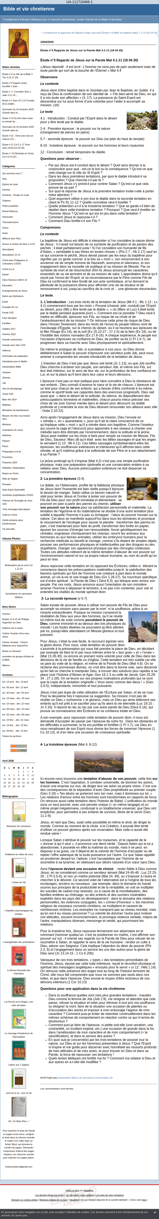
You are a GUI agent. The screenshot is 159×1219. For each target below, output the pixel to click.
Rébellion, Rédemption (13, 468)
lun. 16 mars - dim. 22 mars (16, 703)
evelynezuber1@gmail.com (18, 1166)
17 (28, 779)
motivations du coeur (12, 430)
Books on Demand (11, 651)
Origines (6, 200)
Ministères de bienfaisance (15, 410)
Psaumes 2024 (9, 462)
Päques (6, 441)
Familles (6, 323)
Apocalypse (8, 249)
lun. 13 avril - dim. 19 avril (15, 682)
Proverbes (7, 457)
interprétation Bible (11, 366)
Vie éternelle (8, 529)
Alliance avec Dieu (11, 238)
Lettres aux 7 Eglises (18, 1065)
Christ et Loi (8, 269)
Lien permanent (86, 1078)
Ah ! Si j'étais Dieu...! (18, 1121)
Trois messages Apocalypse (16, 509)
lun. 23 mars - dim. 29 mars (16, 698)
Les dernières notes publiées (80, 1195)
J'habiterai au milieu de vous (19, 854)
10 (28, 775)
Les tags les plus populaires (110, 1195)
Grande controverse (12, 339)
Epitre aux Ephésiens (12, 296)
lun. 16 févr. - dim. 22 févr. (15, 725)
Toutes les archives (11, 736)
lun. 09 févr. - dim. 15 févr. (15, 731)
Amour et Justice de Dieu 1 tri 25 (18, 244)
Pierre (5, 446)
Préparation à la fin (11, 451)
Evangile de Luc (10, 307)
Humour (6, 614)
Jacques (6, 372)
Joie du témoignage (12, 388)
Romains (6, 484)
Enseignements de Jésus (14, 291)
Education (7, 285)
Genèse (6, 189)
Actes (5, 233)
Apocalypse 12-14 (11, 254)
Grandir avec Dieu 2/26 (13, 345)
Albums (6, 665)
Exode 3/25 (8, 312)
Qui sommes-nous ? (12, 173)
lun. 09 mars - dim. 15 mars (16, 709)
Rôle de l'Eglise (10, 479)
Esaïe (5, 301)
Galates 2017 (9, 329)
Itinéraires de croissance (19, 826)
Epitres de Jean (10, 184)
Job (4, 383)
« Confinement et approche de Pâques (62, 32)
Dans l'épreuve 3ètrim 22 (14, 280)
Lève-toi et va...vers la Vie (18, 1093)
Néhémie (6, 435)
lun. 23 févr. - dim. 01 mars (15, 720)
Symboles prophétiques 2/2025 (17, 495)
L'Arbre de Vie (19, 882)
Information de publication (15, 356)
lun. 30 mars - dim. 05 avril (15, 692)
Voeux (5, 228)
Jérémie (6, 377)
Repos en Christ (10, 473)
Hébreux (6, 350)
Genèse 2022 (9, 334)
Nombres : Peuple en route (15, 195)
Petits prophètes (10, 206)
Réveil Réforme (10, 211)
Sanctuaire (7, 217)
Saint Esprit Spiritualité (13, 489)
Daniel (5, 274)
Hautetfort (88, 1190)
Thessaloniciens (10, 222)
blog (144, 1200)
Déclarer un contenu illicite (24, 1200)
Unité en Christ (9, 515)
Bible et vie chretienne (29, 9)
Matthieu (6, 405)
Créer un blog (72, 1190)
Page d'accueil (92, 32)
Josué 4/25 (7, 394)
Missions (6, 424)
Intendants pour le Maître (14, 361)
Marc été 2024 (9, 399)
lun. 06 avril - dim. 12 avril (15, 687)
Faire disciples (9, 318)
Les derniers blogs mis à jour (49, 1195)
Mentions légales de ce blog (53, 1200)
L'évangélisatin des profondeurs (19, 942)
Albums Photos (11, 538)
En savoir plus (19, 1215)
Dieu (4, 178)
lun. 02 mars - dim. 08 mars (16, 714)
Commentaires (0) (104, 1078)
